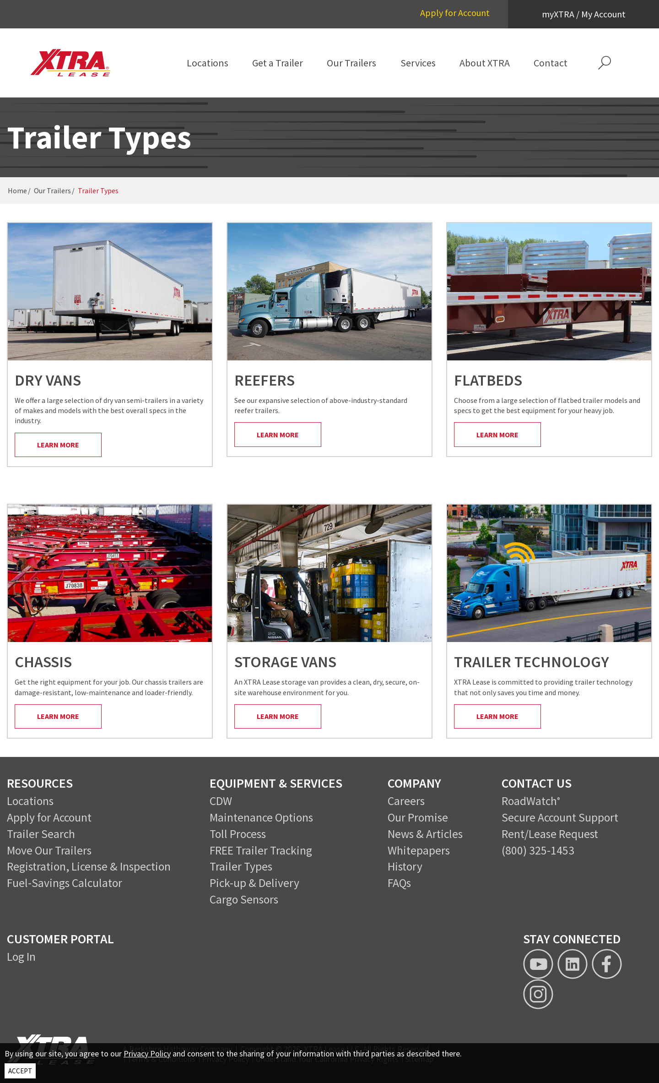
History (405, 866)
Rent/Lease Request (550, 834)
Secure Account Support (560, 817)
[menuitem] (207, 62)
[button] (604, 62)
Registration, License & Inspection (89, 866)
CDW (221, 801)
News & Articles (425, 834)
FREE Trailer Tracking (261, 850)
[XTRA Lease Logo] (76, 62)
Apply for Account (455, 12)
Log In (21, 956)
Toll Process (238, 834)
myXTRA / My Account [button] (584, 14)
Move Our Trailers (49, 850)
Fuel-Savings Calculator (64, 883)
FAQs (399, 883)
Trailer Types (241, 866)
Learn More (58, 444)
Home (17, 190)
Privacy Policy (147, 1053)
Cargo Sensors (244, 899)
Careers (406, 801)
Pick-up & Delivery (254, 883)
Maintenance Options (261, 817)
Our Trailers (52, 190)
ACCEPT (20, 1071)
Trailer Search (41, 834)
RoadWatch (529, 801)
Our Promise (418, 817)
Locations (30, 801)
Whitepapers (419, 850)
